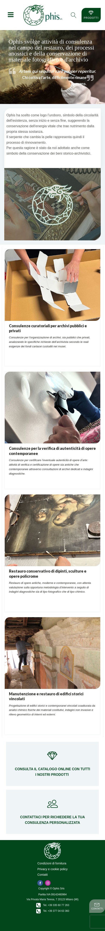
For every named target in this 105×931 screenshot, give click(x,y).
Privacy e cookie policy (52, 869)
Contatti (42, 874)
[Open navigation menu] (10, 15)
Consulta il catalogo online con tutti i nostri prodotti (52, 771)
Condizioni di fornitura (51, 863)
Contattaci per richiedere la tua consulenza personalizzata (52, 819)
